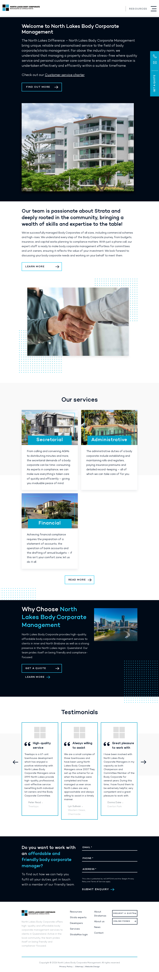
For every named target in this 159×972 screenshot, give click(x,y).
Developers (76, 923)
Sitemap (79, 966)
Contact (98, 933)
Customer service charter (65, 75)
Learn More (34, 677)
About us (99, 921)
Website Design (92, 966)
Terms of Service (98, 882)
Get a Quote (154, 83)
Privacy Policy (66, 966)
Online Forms (121, 921)
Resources (138, 9)
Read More (77, 579)
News (97, 927)
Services (75, 929)
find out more (38, 87)
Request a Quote (124, 913)
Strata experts (78, 917)
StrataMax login (79, 934)
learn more (34, 266)
